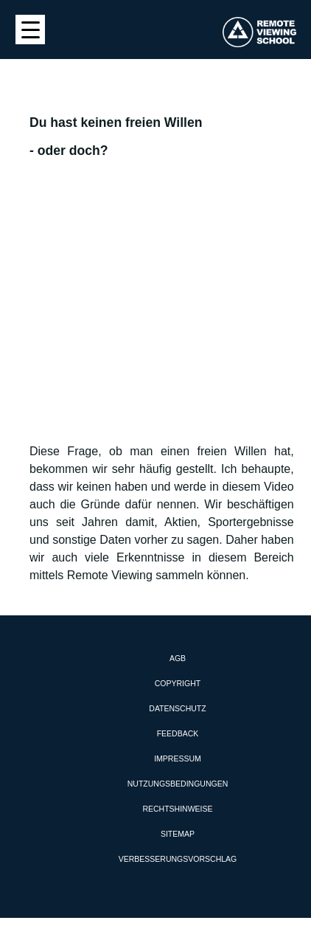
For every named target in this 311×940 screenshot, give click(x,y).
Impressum (177, 758)
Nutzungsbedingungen (177, 783)
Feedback (178, 733)
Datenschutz (177, 708)
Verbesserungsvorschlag (178, 858)
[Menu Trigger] (30, 29)
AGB (178, 658)
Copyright (177, 683)
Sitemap (178, 833)
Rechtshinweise (177, 808)
